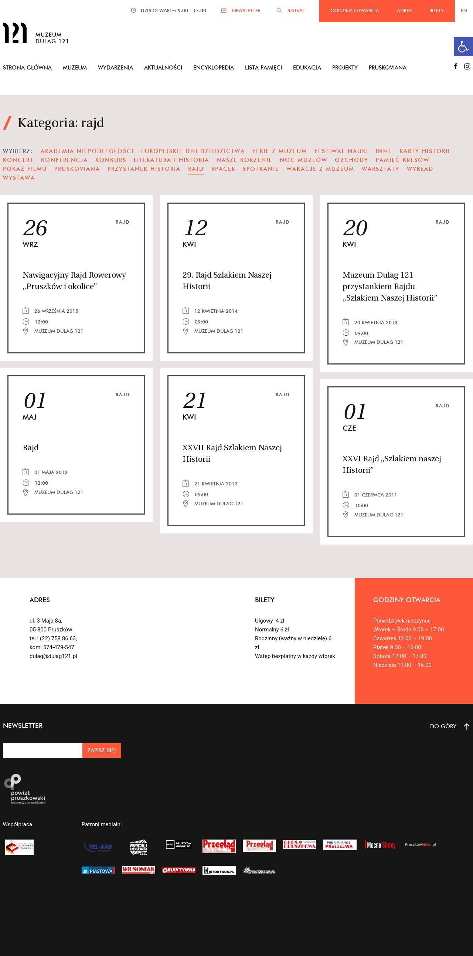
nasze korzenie (244, 159)
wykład (420, 168)
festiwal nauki (341, 151)
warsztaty (380, 168)
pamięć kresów (402, 159)
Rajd (123, 222)
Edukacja (307, 67)
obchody (351, 159)
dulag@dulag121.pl (53, 656)
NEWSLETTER (246, 10)
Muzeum (75, 67)
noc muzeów (303, 159)
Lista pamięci (263, 67)
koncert (18, 159)
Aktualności (163, 67)
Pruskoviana (387, 67)
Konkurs (110, 159)
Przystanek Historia (144, 168)
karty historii (424, 151)
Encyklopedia (213, 67)
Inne (384, 151)
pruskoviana (77, 168)
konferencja (64, 159)
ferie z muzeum (279, 151)
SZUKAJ (295, 10)
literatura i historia (171, 159)
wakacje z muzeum (320, 168)
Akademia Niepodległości (87, 151)
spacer (223, 168)
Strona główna (27, 67)
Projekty (345, 67)
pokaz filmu (25, 168)
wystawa (19, 177)
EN (464, 10)
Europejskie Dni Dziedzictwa (193, 151)
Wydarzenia (115, 67)
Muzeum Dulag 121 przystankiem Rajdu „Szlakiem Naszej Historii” (390, 287)
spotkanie (261, 168)
